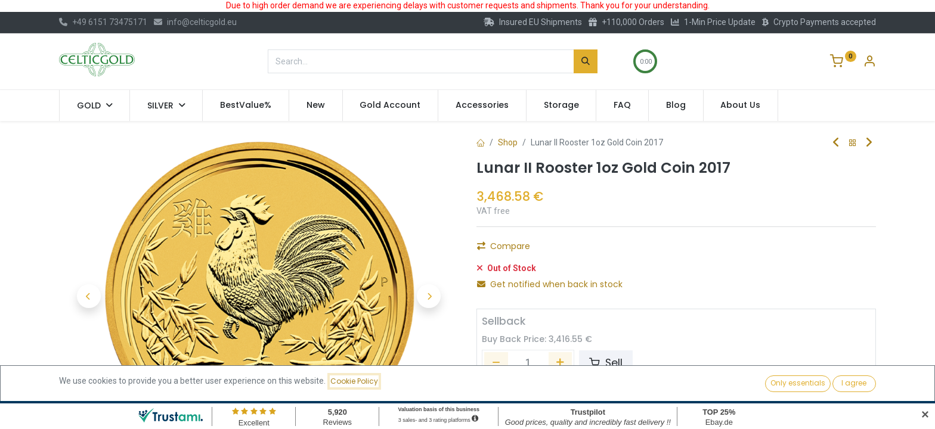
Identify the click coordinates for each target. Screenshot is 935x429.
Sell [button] (606, 363)
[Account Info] (869, 62)
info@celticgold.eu (195, 22)
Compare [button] (503, 246)
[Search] (585, 61)
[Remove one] (496, 363)
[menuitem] (246, 105)
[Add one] (560, 363)
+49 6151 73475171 (103, 22)
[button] (89, 296)
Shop (508, 142)
